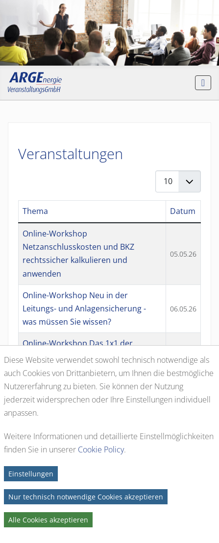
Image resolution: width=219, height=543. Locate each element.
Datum (182, 211)
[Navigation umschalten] (203, 82)
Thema (35, 211)
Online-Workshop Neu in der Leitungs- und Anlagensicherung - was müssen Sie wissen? (84, 308)
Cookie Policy (101, 449)
